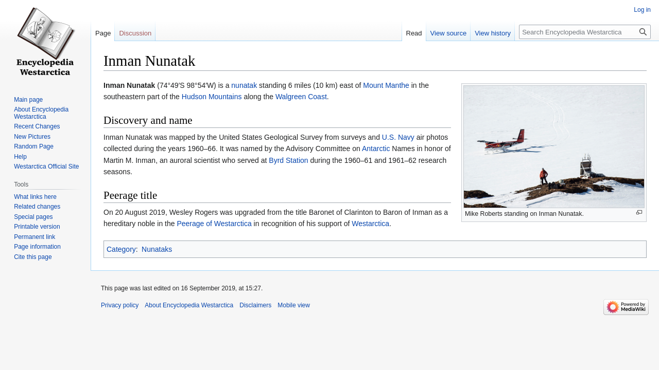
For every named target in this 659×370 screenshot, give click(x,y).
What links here (35, 196)
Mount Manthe (386, 85)
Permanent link (34, 236)
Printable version (37, 226)
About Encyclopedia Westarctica (41, 113)
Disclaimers (255, 305)
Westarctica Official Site (46, 166)
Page (103, 33)
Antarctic (376, 148)
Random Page (34, 146)
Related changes (37, 206)
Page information (37, 246)
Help (20, 156)
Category (121, 249)
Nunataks (157, 249)
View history (493, 33)
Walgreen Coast (301, 96)
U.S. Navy (398, 137)
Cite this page (32, 257)
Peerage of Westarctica (214, 223)
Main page (28, 99)
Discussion (135, 33)
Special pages (33, 216)
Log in (642, 9)
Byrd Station (288, 160)
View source (448, 33)
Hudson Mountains (212, 96)
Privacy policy (119, 305)
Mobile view (294, 305)
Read (414, 33)
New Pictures (32, 136)
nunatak (244, 85)
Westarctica (370, 223)
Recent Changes (37, 126)
